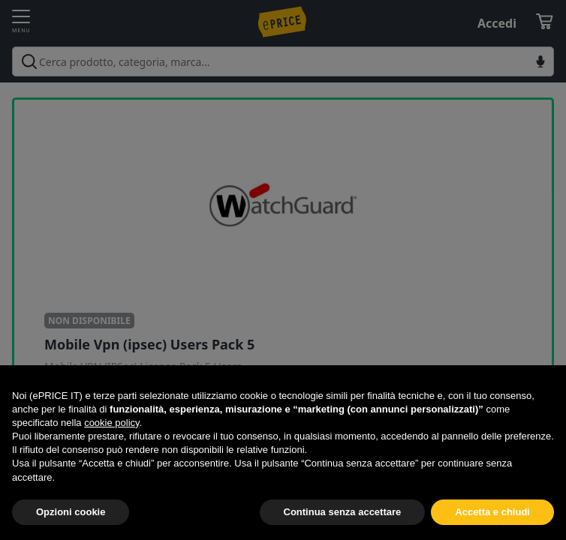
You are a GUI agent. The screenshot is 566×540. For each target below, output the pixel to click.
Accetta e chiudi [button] (492, 512)
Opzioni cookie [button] (70, 512)
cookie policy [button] (111, 422)
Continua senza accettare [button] (343, 512)
